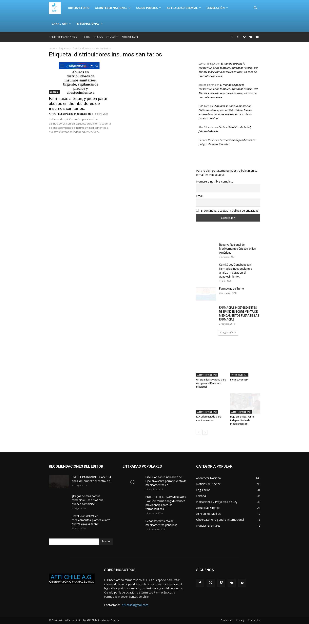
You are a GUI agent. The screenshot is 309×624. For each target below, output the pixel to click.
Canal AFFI (61, 24)
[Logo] (57, 8)
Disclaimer (227, 620)
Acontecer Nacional (112, 8)
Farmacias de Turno (231, 288)
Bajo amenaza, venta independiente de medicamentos (242, 420)
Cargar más (228, 332)
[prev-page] (198, 432)
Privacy (240, 620)
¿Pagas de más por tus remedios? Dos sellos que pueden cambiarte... (88, 500)
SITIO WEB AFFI (130, 36)
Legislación (217, 8)
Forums (98, 36)
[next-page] (205, 432)
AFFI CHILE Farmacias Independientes (71, 113)
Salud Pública (148, 8)
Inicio (52, 48)
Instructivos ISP (239, 374)
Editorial (54, 91)
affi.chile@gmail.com (135, 605)
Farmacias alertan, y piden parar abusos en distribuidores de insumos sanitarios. (78, 103)
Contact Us (254, 620)
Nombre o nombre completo (214, 181)
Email (199, 196)
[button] (255, 8)
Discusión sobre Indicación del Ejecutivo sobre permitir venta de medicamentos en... (165, 481)
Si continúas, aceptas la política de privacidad (227, 210)
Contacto (112, 36)
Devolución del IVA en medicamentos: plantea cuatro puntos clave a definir (91, 520)
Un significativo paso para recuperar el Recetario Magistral (211, 383)
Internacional (89, 24)
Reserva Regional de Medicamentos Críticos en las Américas (237, 248)
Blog (87, 36)
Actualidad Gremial (184, 8)
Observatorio (78, 8)
